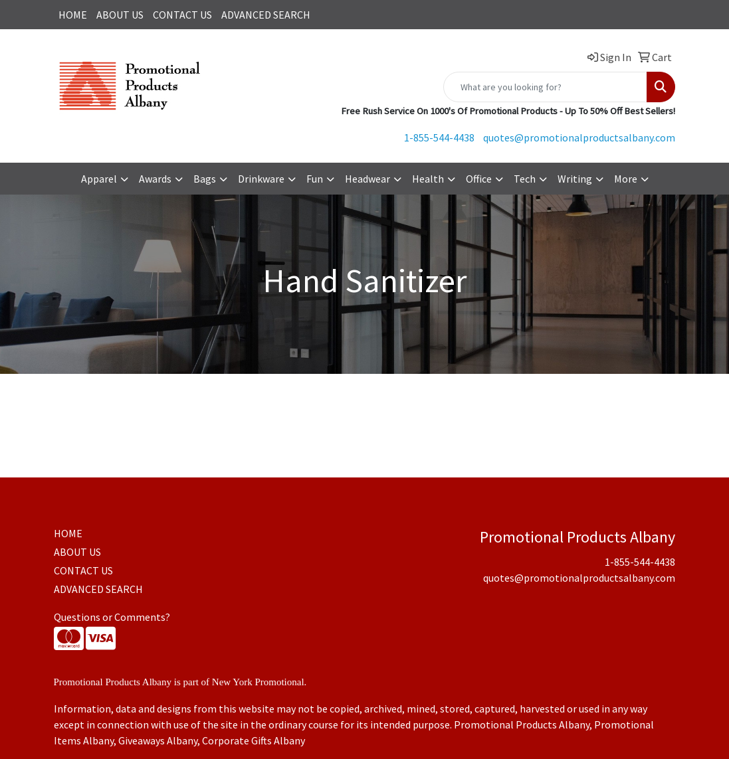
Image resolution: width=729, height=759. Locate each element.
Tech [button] (525, 178)
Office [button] (479, 178)
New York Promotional (258, 682)
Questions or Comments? (112, 617)
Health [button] (428, 178)
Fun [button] (314, 178)
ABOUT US (120, 14)
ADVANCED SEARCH (265, 14)
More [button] (625, 178)
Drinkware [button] (261, 178)
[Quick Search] (545, 87)
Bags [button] (204, 178)
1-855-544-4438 (439, 137)
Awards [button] (155, 178)
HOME (72, 14)
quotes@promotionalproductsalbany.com (579, 137)
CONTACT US (182, 14)
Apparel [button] (99, 178)
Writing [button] (575, 178)
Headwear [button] (367, 178)
